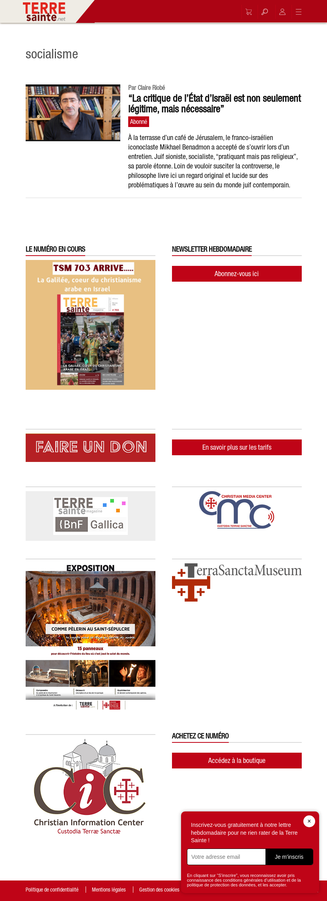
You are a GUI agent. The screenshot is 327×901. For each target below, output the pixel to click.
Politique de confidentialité (52, 889)
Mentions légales (109, 889)
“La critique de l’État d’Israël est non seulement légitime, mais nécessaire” (214, 103)
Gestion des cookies (159, 889)
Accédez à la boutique (236, 760)
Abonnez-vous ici (237, 273)
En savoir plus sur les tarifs (236, 447)
